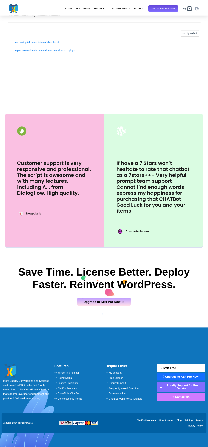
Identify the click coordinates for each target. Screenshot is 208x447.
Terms (199, 420)
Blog (179, 420)
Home (49, 9)
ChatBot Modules (146, 420)
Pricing (80, 9)
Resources (124, 9)
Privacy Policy (195, 425)
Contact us (180, 397)
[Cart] (188, 9)
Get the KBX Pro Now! (172, 9)
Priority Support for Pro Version (179, 387)
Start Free (168, 368)
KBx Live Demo (148, 9)
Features (64, 9)
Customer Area (100, 9)
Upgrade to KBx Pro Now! (104, 302)
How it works (166, 420)
